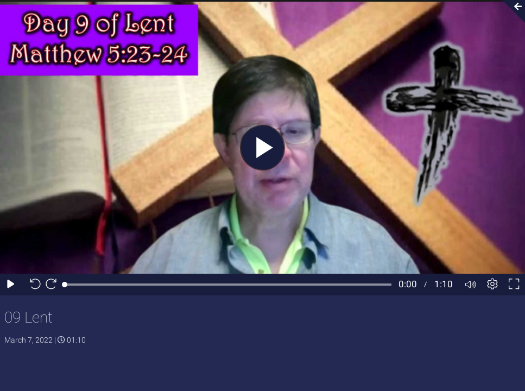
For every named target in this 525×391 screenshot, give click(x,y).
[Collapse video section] (511, 11)
